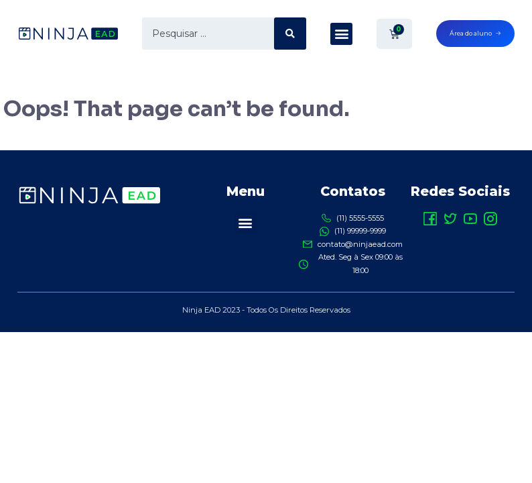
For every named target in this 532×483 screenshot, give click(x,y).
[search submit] (290, 33)
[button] (341, 34)
